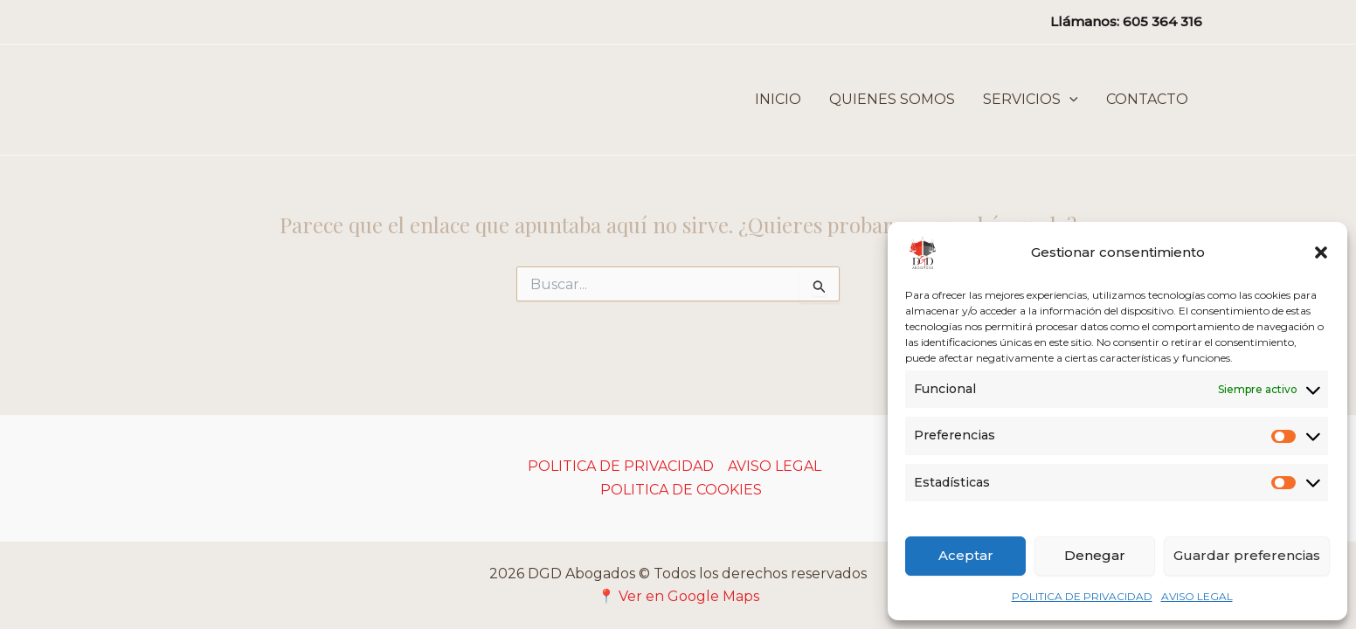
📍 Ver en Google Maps (678, 596)
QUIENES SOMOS (892, 99)
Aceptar (965, 555)
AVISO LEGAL (1197, 596)
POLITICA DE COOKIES (681, 489)
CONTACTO (1147, 99)
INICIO (778, 99)
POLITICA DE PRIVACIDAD (1082, 596)
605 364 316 (1162, 21)
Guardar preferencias (1246, 555)
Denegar (1094, 555)
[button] (1321, 252)
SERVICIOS (1030, 99)
